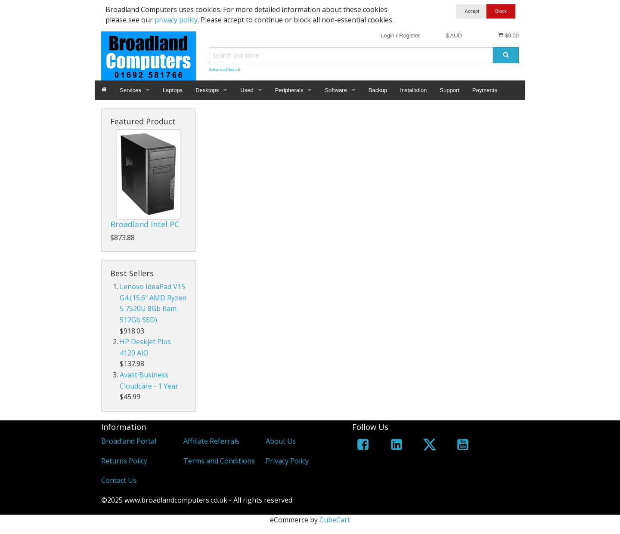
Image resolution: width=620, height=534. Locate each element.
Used (246, 90)
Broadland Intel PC (144, 224)
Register (409, 35)
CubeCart (334, 520)
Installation (413, 90)
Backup (378, 90)
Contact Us (118, 480)
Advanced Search (224, 69)
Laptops (173, 90)
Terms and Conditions (219, 461)
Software (336, 90)
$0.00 (508, 35)
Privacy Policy (287, 461)
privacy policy (176, 20)
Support (449, 90)
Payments (484, 90)
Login (387, 35)
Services (130, 90)
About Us (281, 441)
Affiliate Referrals (211, 441)
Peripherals (289, 90)
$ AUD (454, 35)
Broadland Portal (128, 441)
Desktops (207, 90)
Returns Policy (124, 461)
